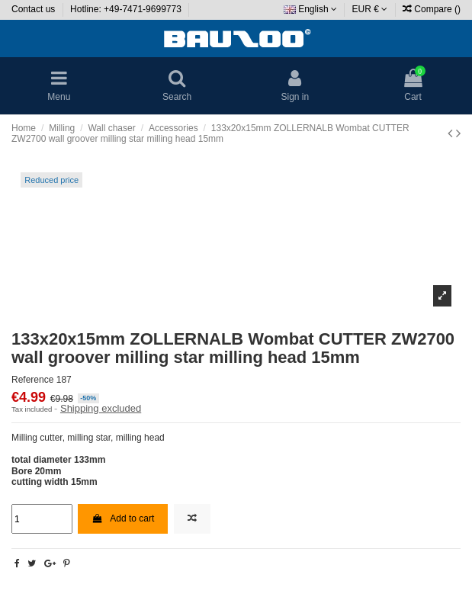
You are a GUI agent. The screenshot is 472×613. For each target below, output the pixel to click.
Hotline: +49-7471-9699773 (127, 9)
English (310, 9)
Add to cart (123, 518)
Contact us (34, 9)
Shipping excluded (100, 408)
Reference (32, 379)
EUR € (370, 9)
